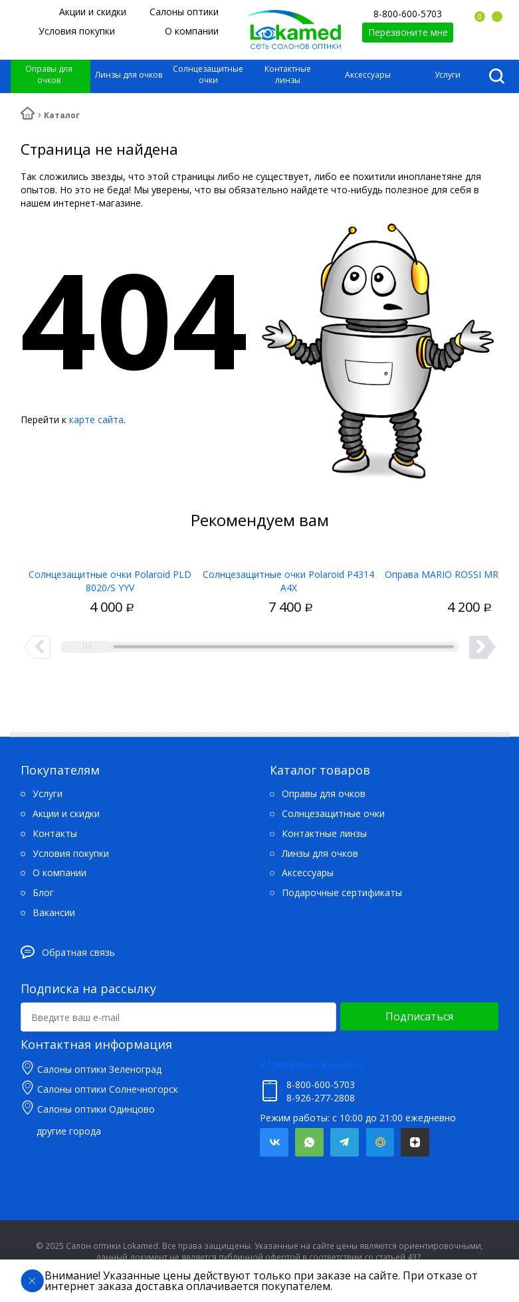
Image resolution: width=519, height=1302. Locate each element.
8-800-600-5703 (407, 13)
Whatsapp (309, 1142)
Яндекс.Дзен (415, 1142)
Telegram (344, 1142)
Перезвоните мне (408, 32)
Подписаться (419, 1016)
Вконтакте (274, 1142)
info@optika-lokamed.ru (311, 1064)
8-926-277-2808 (320, 1097)
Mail (379, 1142)
